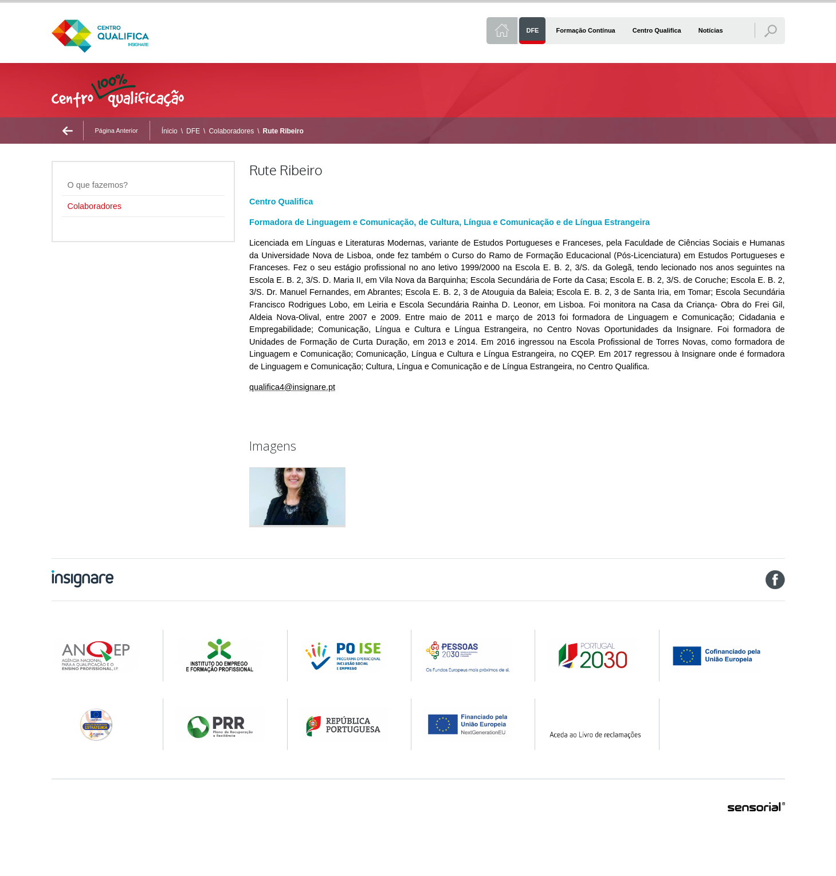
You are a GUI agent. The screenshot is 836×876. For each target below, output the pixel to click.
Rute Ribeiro (282, 131)
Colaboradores (231, 131)
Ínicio (170, 131)
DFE (193, 131)
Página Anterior (116, 130)
